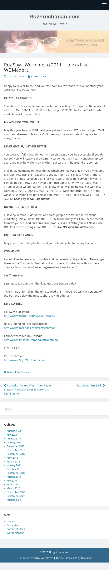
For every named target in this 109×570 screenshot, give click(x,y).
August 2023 (14, 431)
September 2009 (16, 496)
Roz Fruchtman (39, 76)
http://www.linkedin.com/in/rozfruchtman (31, 340)
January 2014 (14, 442)
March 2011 (13, 461)
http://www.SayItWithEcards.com (25, 360)
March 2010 (13, 488)
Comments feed (16, 529)
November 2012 (16, 450)
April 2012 (12, 457)
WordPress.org (15, 532)
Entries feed (13, 525)
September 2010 (16, 473)
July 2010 (12, 480)
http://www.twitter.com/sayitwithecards (29, 316)
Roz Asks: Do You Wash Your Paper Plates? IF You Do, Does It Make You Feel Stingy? (27, 389)
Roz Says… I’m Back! (91, 385)
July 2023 (12, 434)
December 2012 (15, 446)
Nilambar (86, 558)
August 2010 (14, 476)
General (11, 372)
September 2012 (16, 454)
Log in (10, 521)
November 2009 (16, 492)
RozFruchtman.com (54, 17)
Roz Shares (23, 372)
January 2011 (14, 465)
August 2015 (14, 438)
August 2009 (14, 499)
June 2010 (12, 484)
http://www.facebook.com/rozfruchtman (30, 328)
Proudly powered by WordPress (35, 558)
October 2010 (14, 469)
